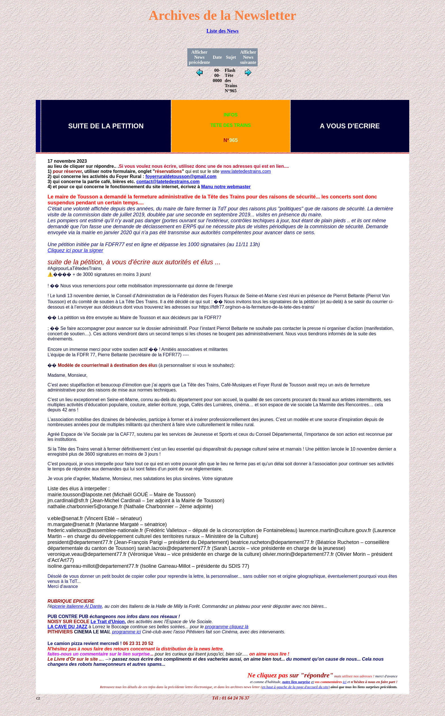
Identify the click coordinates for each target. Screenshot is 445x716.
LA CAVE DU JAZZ (67, 626)
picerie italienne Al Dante (77, 606)
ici (345, 682)
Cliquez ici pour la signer (75, 250)
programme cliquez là (226, 626)
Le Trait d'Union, (108, 621)
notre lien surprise (296, 682)
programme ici (126, 631)
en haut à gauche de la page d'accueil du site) (296, 687)
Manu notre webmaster (226, 186)
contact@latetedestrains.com (168, 181)
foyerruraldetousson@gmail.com (180, 176)
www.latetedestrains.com (246, 171)
